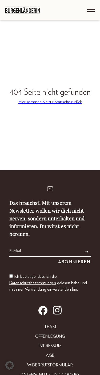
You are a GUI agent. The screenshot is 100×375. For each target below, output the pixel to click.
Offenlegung (50, 336)
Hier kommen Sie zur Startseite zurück (50, 102)
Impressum (50, 346)
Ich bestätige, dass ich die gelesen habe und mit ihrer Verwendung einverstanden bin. (48, 282)
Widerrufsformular (50, 365)
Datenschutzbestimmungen (32, 283)
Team (50, 327)
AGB (50, 355)
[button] (9, 365)
